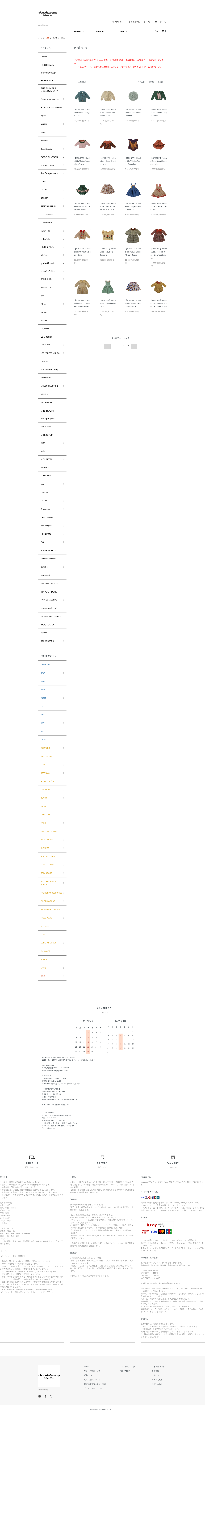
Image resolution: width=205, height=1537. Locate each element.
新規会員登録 (134, 22)
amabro (45, 136)
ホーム (40, 38)
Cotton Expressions (51, 224)
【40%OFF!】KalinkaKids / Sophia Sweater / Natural (108, 112)
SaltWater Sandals (50, 611)
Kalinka (65, 38)
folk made (46, 276)
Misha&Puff (47, 477)
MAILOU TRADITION (47, 423)
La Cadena (46, 364)
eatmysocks (47, 251)
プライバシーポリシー (106, 1514)
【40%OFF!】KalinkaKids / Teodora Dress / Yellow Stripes (82, 303)
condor (44, 215)
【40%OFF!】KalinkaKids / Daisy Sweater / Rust (108, 161)
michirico (45, 434)
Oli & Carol (46, 539)
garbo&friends (48, 285)
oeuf (43, 530)
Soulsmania (47, 81)
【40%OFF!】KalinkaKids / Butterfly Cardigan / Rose (82, 161)
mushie (44, 485)
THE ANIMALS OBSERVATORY (49, 90)
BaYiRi (44, 145)
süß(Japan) (46, 630)
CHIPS (44, 197)
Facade (44, 57)
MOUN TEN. (47, 503)
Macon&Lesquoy (49, 403)
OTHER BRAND (49, 713)
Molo (43, 494)
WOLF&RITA (47, 695)
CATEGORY (100, 32)
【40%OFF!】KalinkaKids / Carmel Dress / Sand (158, 206)
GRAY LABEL (48, 293)
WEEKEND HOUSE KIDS (48, 684)
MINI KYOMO (48, 443)
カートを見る (159, 1506)
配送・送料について (105, 1497)
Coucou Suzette (49, 233)
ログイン (147, 22)
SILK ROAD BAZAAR (47, 641)
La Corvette (47, 372)
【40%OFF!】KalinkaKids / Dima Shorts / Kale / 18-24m (82, 206)
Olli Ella (45, 548)
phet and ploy (48, 576)
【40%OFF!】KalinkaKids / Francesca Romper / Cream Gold (158, 303)
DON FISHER (48, 242)
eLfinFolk (45, 260)
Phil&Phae (46, 584)
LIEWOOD (46, 394)
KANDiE (45, 338)
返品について (102, 1501)
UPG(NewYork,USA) (51, 673)
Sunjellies (46, 621)
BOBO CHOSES (49, 172)
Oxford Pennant (49, 567)
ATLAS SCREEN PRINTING (49, 115)
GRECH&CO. (48, 301)
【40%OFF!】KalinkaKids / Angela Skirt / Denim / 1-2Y (133, 206)
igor (43, 320)
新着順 (160, 82)
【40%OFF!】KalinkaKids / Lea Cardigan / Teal (82, 112)
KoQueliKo (46, 355)
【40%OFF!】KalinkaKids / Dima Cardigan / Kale (158, 112)
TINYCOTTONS (49, 651)
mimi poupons (48, 460)
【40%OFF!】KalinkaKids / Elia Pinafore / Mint (108, 303)
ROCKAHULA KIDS (51, 602)
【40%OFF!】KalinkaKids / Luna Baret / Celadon (133, 112)
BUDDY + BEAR (49, 180)
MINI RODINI (47, 452)
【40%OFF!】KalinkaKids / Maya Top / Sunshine (108, 252)
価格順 (151, 82)
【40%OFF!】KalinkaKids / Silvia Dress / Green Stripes (133, 252)
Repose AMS (47, 65)
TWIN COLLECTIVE (48, 662)
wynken (45, 703)
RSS (132, 1497)
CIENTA (45, 207)
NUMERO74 (47, 521)
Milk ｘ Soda (47, 468)
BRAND (77, 32)
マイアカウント (118, 22)
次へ (133, 346)
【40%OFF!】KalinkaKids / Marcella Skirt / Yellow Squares (108, 206)
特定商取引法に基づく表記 (108, 1510)
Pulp (43, 593)
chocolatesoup (48, 73)
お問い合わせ (159, 1510)
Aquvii (44, 126)
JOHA (44, 329)
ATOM (137, 1497)
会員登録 (158, 1497)
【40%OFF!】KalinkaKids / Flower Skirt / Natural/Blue (133, 303)
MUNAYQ (46, 511)
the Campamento (49, 189)
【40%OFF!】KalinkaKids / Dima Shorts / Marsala (158, 161)
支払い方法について (105, 1506)
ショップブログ (136, 1493)
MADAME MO (48, 412)
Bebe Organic (48, 163)
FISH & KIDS (47, 268)
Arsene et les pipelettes (47, 102)
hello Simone (47, 310)
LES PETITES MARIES (48, 383)
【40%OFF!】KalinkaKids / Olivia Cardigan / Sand (82, 252)
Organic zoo (47, 557)
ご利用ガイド (124, 32)
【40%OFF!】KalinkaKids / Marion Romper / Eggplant (133, 161)
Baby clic (45, 154)
